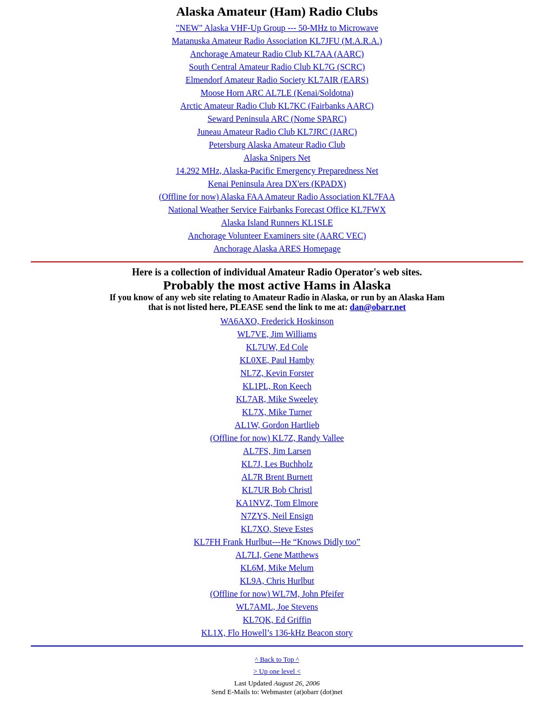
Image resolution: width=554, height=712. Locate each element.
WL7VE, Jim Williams (276, 334)
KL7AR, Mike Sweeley (277, 399)
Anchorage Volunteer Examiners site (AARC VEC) (277, 235)
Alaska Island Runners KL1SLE (277, 222)
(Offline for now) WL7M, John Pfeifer (277, 593)
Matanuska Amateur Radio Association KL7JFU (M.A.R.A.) (277, 40)
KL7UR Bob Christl (277, 490)
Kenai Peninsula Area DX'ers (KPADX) (277, 183)
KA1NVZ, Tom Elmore (277, 502)
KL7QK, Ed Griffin (277, 619)
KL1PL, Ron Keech (277, 386)
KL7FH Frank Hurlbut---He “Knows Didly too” (277, 541)
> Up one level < (277, 671)
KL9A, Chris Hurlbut (277, 580)
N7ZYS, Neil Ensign (277, 515)
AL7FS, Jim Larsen (277, 451)
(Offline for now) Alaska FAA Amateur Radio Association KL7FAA (277, 196)
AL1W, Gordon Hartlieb (277, 425)
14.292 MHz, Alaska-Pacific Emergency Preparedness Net (277, 170)
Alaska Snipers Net (277, 157)
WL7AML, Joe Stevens (277, 606)
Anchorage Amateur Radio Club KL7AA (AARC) (277, 53)
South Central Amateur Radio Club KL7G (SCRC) (277, 66)
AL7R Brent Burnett (277, 477)
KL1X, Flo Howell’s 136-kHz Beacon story (277, 632)
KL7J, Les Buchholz (277, 464)
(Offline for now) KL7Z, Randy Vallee (277, 438)
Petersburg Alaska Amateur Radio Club (277, 144)
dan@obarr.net (377, 307)
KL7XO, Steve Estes (277, 528)
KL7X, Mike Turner (277, 412)
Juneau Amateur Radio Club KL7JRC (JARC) (277, 131)
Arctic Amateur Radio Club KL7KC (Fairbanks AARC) (276, 105)
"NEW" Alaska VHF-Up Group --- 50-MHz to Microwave (277, 27)
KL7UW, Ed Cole (277, 347)
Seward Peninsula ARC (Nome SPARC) (276, 118)
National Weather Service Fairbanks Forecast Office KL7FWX (277, 209)
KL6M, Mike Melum (277, 567)
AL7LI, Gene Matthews (276, 554)
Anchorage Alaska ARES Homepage (276, 248)
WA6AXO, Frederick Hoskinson (276, 321)
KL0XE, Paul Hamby (277, 360)
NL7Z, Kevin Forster (277, 373)
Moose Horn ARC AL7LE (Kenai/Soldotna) (277, 92)
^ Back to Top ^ (277, 659)
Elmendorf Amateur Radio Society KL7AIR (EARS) (277, 79)
